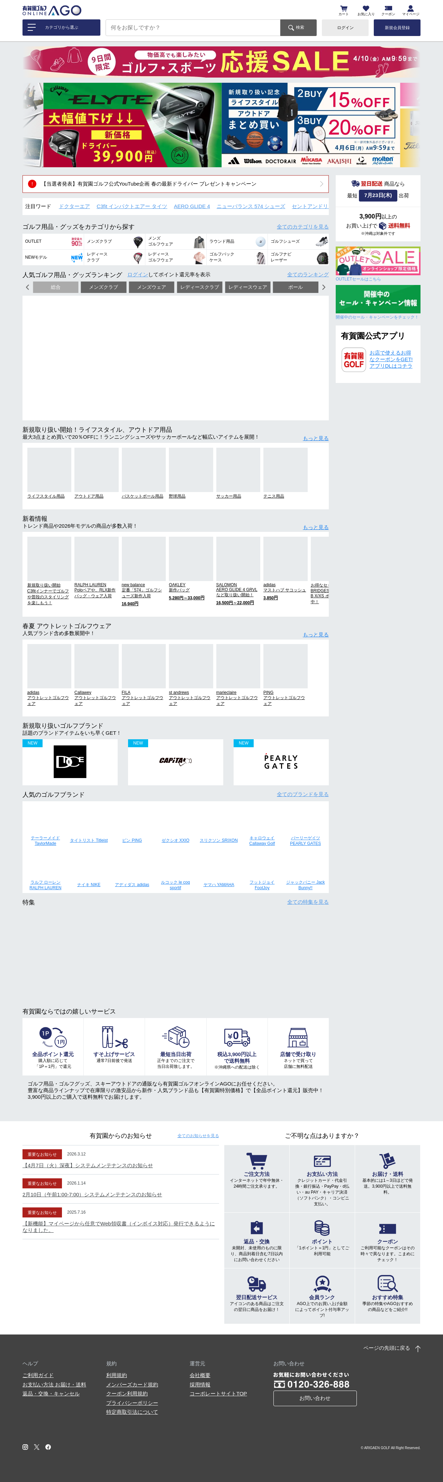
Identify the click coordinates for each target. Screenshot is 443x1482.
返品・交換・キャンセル (51, 1393)
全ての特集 (308, 902)
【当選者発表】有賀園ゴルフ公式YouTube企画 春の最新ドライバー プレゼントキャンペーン (148, 184)
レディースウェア (247, 287)
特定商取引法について (132, 1412)
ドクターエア (74, 206)
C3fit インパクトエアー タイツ (132, 206)
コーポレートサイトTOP (218, 1393)
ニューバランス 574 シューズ (251, 206)
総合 (56, 287)
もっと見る (316, 438)
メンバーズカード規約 (132, 1384)
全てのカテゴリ (303, 227)
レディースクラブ (199, 287)
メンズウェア (151, 287)
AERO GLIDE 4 (192, 206)
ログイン (345, 27)
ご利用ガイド (38, 1375)
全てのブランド (303, 794)
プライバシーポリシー (132, 1403)
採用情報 (200, 1384)
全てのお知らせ (198, 1135)
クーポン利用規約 (127, 1393)
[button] (32, 125)
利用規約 (116, 1375)
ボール (295, 287)
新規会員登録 (397, 27)
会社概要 (200, 1375)
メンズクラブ (103, 287)
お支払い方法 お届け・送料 (54, 1384)
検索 (300, 27)
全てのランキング (308, 274)
